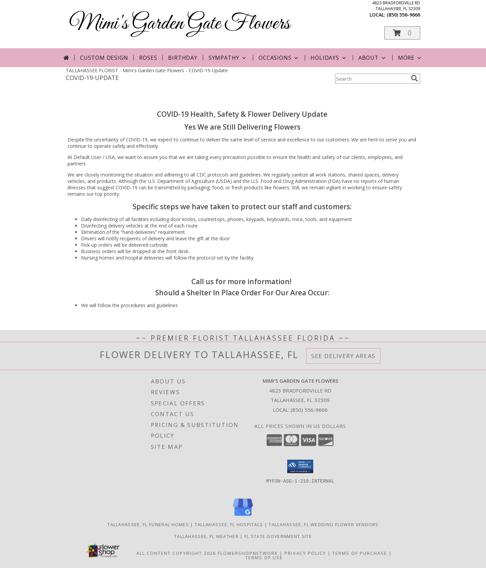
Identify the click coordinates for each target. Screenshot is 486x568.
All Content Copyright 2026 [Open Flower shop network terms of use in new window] (176, 553)
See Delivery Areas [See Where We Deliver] (343, 356)
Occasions (279, 57)
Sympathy (228, 57)
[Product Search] (371, 78)
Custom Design (104, 57)
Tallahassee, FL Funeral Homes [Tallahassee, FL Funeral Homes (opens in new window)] (148, 524)
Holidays (328, 57)
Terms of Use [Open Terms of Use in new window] (264, 558)
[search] (414, 78)
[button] (402, 32)
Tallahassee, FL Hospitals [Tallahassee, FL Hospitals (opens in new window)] (229, 524)
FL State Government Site (278, 536)
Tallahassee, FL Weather (206, 536)
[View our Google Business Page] (243, 516)
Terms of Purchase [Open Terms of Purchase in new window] (359, 553)
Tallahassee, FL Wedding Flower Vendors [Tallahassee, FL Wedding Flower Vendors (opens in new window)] (323, 524)
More (410, 57)
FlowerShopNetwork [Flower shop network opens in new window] (248, 553)
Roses (148, 57)
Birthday (182, 57)
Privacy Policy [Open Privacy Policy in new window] (305, 553)
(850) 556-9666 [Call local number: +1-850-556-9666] (403, 14)
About (372, 57)
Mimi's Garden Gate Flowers (179, 23)
